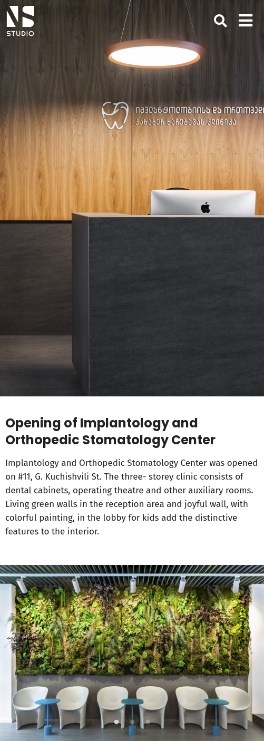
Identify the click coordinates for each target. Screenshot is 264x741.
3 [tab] (148, 722)
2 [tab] (132, 722)
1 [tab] (116, 722)
